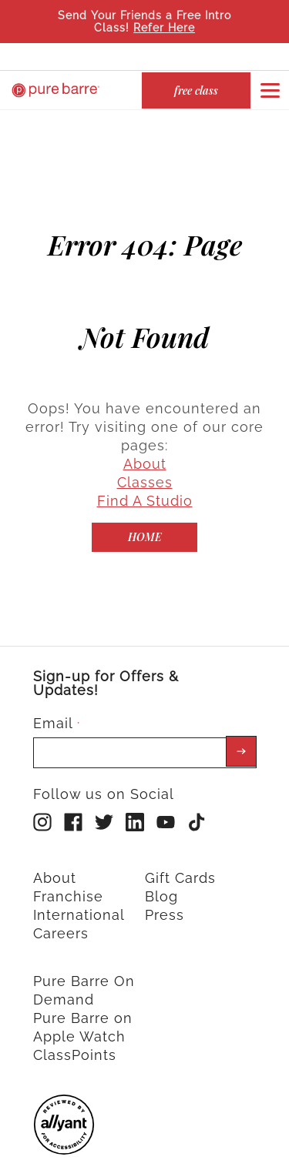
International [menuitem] (79, 897)
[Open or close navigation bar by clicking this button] (269, 90)
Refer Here (164, 28)
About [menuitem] (54, 860)
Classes (145, 464)
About (144, 446)
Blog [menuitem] (161, 879)
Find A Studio (145, 483)
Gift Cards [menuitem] (180, 860)
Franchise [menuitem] (68, 879)
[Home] (144, 519)
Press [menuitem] (164, 897)
